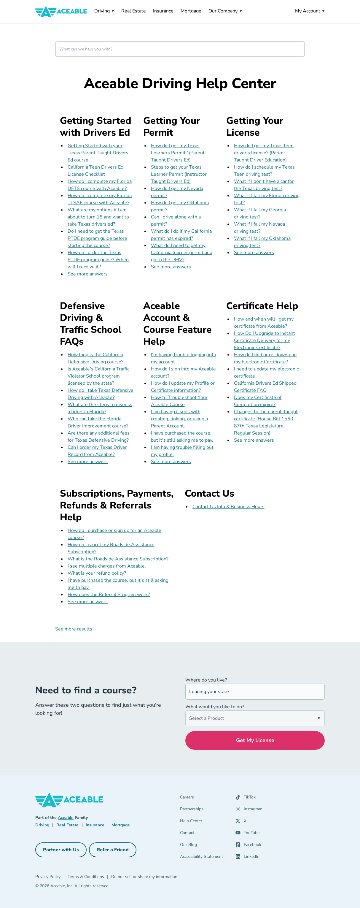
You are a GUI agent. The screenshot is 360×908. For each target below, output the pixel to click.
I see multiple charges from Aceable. (107, 566)
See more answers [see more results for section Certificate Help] (254, 440)
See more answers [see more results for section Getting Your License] (254, 252)
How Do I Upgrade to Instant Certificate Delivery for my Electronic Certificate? (264, 340)
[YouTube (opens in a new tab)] (247, 834)
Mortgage (191, 10)
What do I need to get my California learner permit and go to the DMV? (181, 252)
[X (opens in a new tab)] (240, 822)
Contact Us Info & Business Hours (228, 506)
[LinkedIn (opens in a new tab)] (247, 858)
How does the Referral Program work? (109, 594)
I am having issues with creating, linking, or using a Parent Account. (179, 418)
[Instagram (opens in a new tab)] (248, 810)
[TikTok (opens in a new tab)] (245, 798)
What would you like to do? (214, 706)
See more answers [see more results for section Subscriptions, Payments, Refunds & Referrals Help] (88, 601)
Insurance (163, 10)
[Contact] (204, 834)
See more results (73, 629)
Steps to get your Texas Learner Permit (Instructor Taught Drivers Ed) (179, 174)
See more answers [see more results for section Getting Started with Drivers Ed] (88, 274)
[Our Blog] (204, 846)
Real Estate (133, 10)
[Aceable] (61, 11)
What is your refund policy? (97, 573)
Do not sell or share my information (144, 877)
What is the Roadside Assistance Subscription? (118, 559)
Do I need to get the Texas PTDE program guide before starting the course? (97, 238)
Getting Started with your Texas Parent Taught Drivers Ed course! (98, 152)
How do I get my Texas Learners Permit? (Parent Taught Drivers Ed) (178, 152)
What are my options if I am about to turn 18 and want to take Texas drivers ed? (98, 217)
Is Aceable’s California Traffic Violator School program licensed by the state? (98, 376)
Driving (104, 11)
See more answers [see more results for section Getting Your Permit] (171, 267)
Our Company (225, 11)
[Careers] (204, 798)
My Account (310, 11)
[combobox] (180, 49)
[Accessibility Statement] (204, 858)
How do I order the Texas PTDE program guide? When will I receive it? (98, 259)
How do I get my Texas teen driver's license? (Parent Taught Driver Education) (264, 152)
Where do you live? (206, 680)
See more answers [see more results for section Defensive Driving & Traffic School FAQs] (88, 461)
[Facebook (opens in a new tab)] (248, 846)
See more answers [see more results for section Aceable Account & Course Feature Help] (171, 461)
